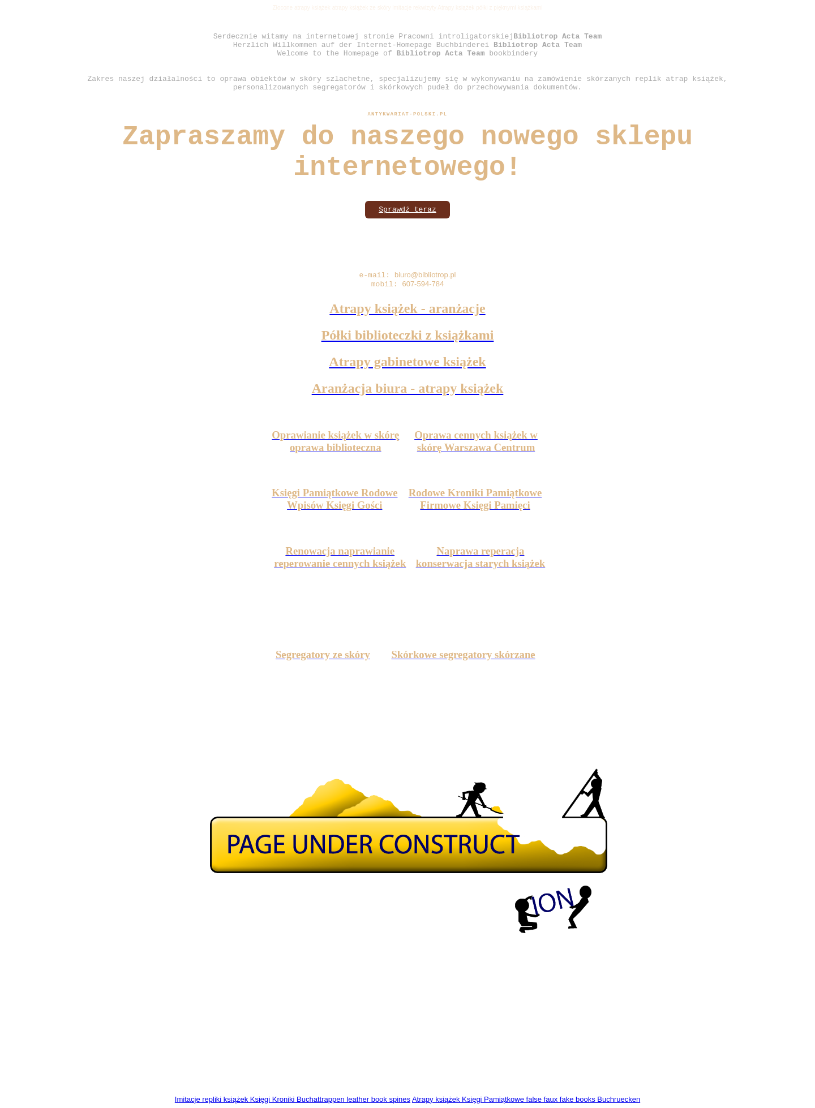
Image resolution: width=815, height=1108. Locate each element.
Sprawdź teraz (407, 209)
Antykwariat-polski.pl (407, 114)
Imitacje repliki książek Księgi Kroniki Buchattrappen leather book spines (292, 1099)
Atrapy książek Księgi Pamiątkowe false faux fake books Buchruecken (526, 1099)
